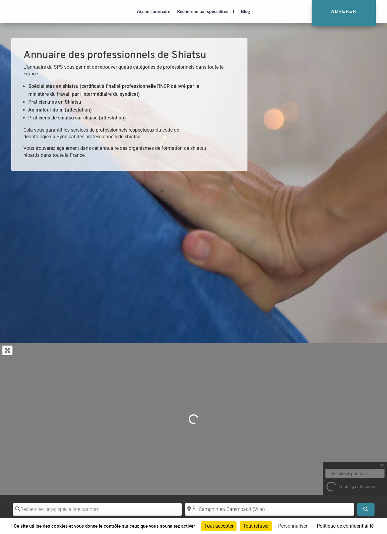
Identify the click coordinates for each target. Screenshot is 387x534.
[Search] (365, 509)
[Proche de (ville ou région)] (269, 509)
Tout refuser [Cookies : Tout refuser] (256, 526)
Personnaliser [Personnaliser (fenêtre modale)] (292, 526)
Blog (245, 11)
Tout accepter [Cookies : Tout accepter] (218, 526)
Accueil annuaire (153, 11)
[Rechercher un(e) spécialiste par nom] (97, 509)
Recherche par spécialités (202, 11)
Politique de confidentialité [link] (345, 526)
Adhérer (343, 11)
